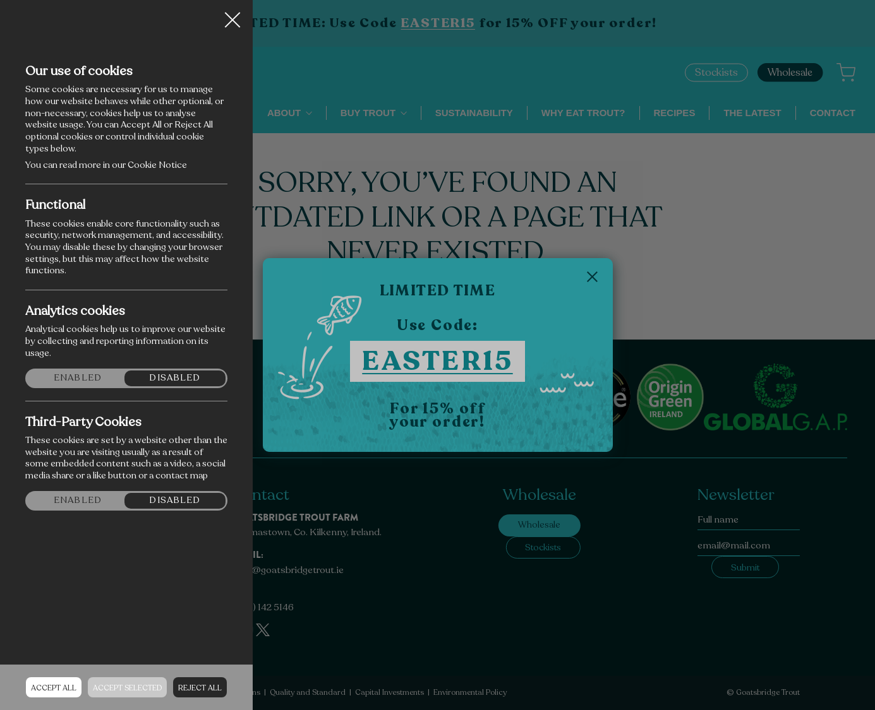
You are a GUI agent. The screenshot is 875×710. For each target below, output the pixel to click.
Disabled (174, 378)
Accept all (53, 688)
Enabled (78, 378)
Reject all (200, 688)
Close (232, 15)
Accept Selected (127, 688)
